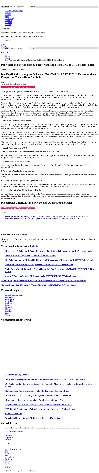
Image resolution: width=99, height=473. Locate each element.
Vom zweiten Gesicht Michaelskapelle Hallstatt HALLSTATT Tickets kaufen (39, 264)
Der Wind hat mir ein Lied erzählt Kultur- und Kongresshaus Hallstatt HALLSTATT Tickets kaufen (50, 260)
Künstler (8, 25)
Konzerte (8, 23)
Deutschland (9, 301)
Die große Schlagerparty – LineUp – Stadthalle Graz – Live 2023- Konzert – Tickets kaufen (45, 379)
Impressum (9, 437)
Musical (8, 13)
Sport (7, 17)
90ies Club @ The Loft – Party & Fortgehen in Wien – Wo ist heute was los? (39, 395)
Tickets (34, 246)
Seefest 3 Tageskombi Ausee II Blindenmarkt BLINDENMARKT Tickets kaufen (40, 276)
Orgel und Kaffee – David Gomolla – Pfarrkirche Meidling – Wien (34, 400)
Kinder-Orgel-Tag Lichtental (18, 375)
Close (3, 445)
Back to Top (5, 443)
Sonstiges (8, 311)
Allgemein (9, 297)
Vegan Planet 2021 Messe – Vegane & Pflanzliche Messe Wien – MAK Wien (38, 404)
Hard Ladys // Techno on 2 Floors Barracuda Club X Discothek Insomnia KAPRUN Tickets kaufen (49, 251)
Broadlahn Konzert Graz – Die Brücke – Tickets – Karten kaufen (34, 418)
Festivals (8, 21)
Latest (7, 40)
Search (32, 7)
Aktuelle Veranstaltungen (14, 11)
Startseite (8, 435)
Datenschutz (9, 439)
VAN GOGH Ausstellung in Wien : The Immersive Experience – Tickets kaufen (40, 409)
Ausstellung (9, 19)
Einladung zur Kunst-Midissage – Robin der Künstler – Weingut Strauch (37, 391)
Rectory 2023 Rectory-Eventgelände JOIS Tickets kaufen (30, 255)
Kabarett (8, 15)
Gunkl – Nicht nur (13, 413)
